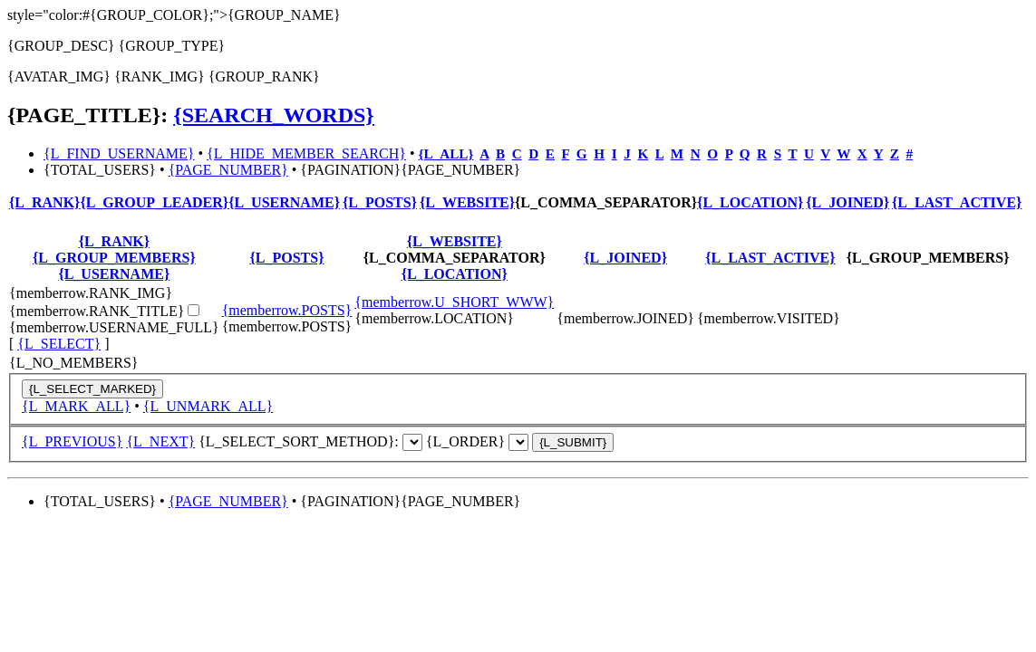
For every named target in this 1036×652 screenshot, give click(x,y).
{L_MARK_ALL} (76, 406)
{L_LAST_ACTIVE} (956, 202)
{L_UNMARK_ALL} (208, 406)
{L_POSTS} (380, 202)
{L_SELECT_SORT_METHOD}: (310, 441)
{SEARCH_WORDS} (273, 115)
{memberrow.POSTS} (287, 310)
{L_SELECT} (59, 343)
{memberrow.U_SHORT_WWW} (454, 302)
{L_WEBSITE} (467, 202)
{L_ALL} (446, 153)
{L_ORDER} (520, 441)
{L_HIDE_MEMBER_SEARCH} (306, 153)
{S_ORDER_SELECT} (518, 442)
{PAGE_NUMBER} (228, 169)
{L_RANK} (44, 202)
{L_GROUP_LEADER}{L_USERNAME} (210, 202)
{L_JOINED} (847, 202)
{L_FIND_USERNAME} (119, 153)
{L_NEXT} (160, 441)
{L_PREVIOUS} (72, 441)
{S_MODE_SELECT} (412, 442)
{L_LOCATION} (750, 202)
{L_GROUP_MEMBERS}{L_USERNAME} (114, 266)
